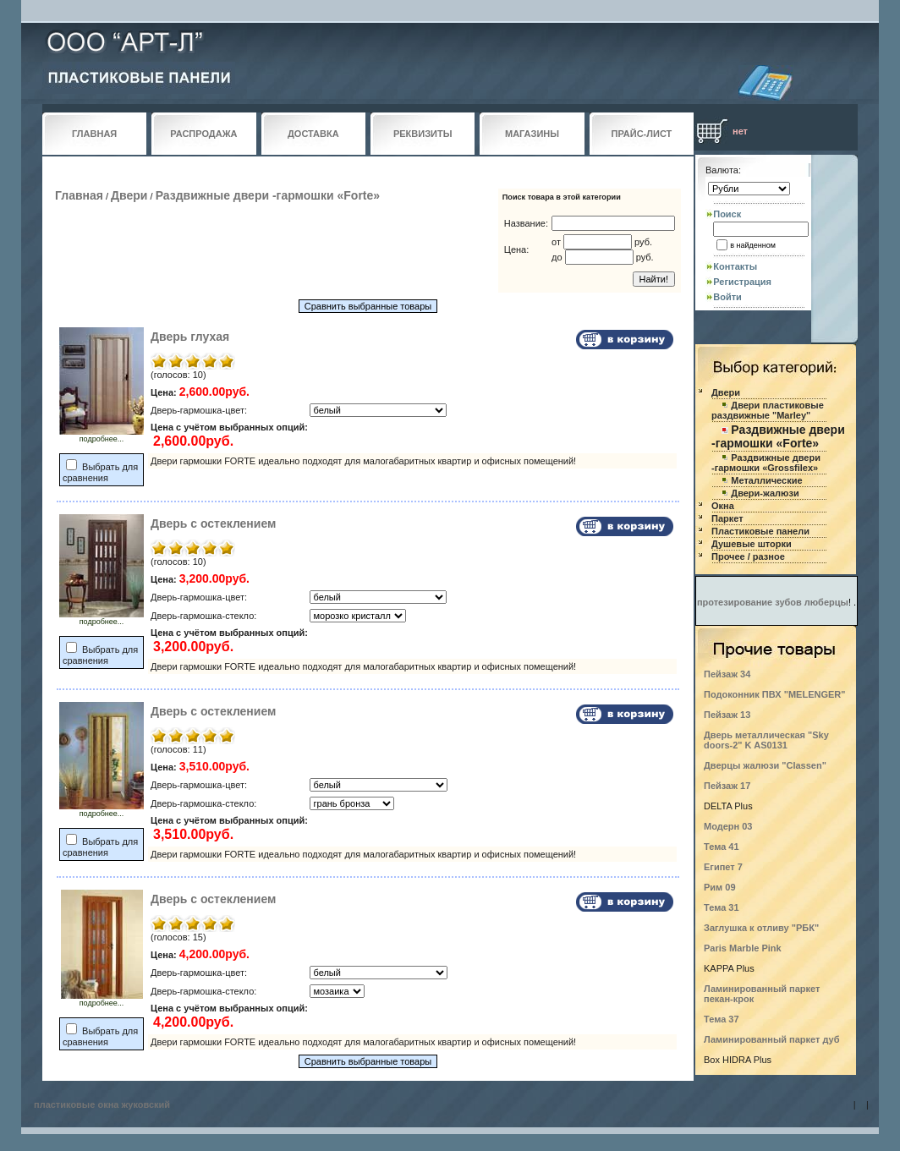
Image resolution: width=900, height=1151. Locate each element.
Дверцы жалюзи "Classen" (765, 765)
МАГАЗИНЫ (532, 134)
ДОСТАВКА (313, 134)
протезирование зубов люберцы (772, 602)
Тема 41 (721, 846)
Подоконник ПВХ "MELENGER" (774, 694)
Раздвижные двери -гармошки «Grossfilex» (765, 462)
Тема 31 (721, 907)
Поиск (727, 214)
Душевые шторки (751, 544)
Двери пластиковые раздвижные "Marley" (767, 410)
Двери (129, 195)
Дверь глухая (190, 336)
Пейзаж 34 (727, 674)
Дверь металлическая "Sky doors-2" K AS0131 (766, 740)
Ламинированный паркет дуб (772, 1039)
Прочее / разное (748, 556)
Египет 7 (723, 867)
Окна (722, 506)
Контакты (735, 266)
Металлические (766, 480)
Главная (79, 195)
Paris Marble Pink (743, 948)
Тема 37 (721, 1019)
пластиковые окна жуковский (102, 1104)
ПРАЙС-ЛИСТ (642, 134)
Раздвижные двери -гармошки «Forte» (268, 195)
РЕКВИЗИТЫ (423, 134)
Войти (727, 297)
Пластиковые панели (760, 531)
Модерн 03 (728, 826)
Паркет (727, 518)
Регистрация (742, 282)
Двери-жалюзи (764, 493)
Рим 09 (720, 887)
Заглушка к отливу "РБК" (761, 928)
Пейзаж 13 (727, 715)
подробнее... (101, 435)
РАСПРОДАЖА (203, 134)
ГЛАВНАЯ (94, 134)
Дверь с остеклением (213, 523)
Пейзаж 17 (727, 786)
